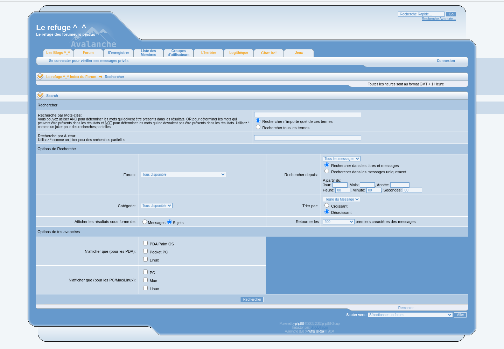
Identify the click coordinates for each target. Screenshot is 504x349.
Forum (88, 53)
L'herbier (208, 53)
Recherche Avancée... (439, 19)
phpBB (299, 324)
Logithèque (238, 53)
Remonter (406, 308)
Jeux (299, 53)
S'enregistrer (118, 53)
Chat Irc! (269, 53)
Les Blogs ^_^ (58, 53)
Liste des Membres (148, 53)
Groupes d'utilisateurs (178, 53)
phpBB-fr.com (319, 327)
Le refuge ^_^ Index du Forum (71, 77)
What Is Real (316, 331)
